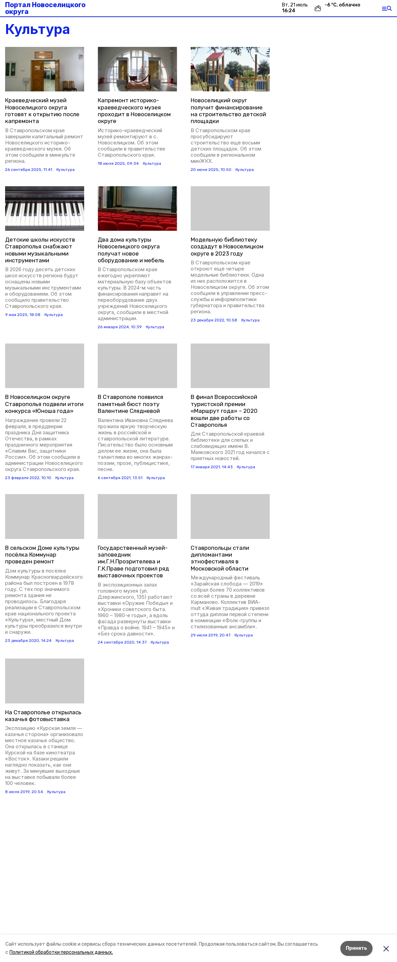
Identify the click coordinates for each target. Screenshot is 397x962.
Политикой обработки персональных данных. (61, 952)
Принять (356, 948)
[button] (44, 69)
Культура (65, 169)
